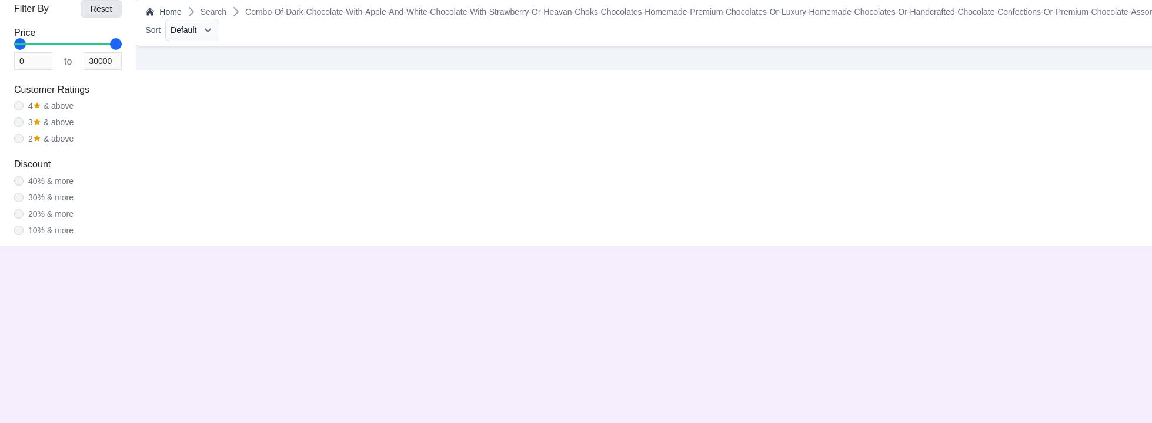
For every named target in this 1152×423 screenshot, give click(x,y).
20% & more (51, 214)
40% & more (51, 181)
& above (51, 106)
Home (163, 11)
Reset (101, 9)
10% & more (51, 230)
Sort (153, 30)
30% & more (51, 197)
